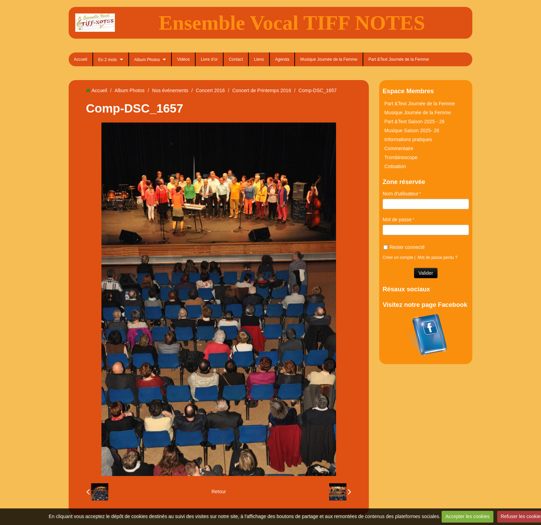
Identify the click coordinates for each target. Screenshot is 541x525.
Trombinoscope (400, 157)
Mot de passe (397, 219)
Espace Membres (408, 91)
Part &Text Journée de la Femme (398, 59)
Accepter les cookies (467, 516)
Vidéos (183, 59)
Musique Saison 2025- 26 (411, 130)
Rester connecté (404, 247)
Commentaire (398, 148)
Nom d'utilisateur (401, 193)
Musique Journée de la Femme (328, 59)
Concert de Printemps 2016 (261, 90)
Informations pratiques (408, 139)
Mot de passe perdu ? (438, 257)
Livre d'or (209, 59)
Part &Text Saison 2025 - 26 (414, 121)
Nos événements (170, 90)
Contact (236, 59)
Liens (259, 59)
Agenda (282, 59)
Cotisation (395, 166)
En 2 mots (107, 59)
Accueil (80, 59)
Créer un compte (398, 257)
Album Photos (147, 59)
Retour (219, 491)
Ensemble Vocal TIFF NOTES (292, 22)
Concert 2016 (210, 90)
